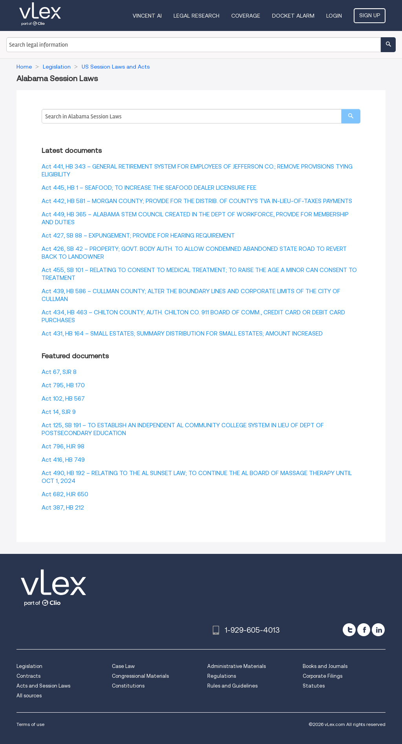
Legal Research (196, 16)
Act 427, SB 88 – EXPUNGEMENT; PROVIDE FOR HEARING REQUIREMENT (138, 235)
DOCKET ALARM (293, 16)
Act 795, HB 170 (63, 385)
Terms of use (30, 724)
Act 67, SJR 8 (59, 372)
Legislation (29, 666)
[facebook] (363, 629)
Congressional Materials (140, 676)
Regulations (221, 676)
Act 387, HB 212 (63, 507)
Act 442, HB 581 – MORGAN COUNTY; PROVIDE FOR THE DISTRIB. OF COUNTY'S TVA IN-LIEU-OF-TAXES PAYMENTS (197, 201)
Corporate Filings (322, 676)
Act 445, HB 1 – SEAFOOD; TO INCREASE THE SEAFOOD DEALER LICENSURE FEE (149, 188)
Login (334, 16)
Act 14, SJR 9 (59, 412)
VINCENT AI (147, 16)
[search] (350, 116)
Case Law (123, 666)
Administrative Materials (236, 666)
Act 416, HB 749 (63, 460)
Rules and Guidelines (232, 686)
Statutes (314, 686)
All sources (29, 696)
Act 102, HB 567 (63, 399)
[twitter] (349, 629)
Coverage (245, 16)
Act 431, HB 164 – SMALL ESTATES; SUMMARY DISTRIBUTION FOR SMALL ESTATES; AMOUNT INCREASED (182, 333)
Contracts (28, 676)
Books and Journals (325, 666)
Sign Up (369, 15)
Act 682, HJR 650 (65, 494)
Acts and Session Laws (43, 686)
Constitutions (128, 686)
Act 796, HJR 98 (63, 446)
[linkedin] (378, 629)
